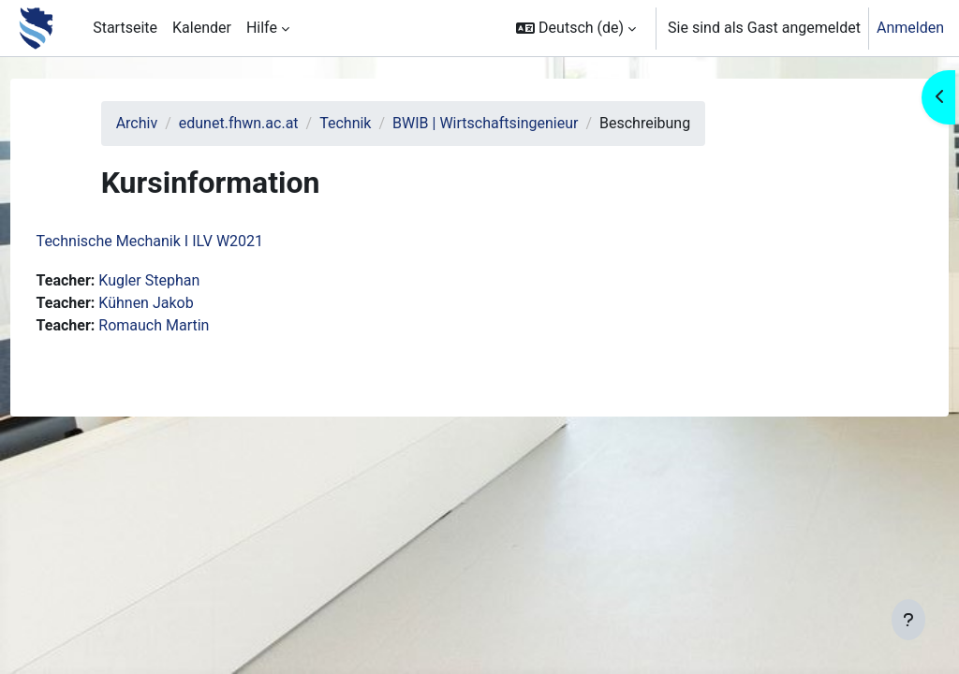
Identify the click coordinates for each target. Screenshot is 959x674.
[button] (576, 28)
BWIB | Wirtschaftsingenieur (515, 123)
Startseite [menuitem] (125, 28)
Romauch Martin (189, 325)
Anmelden (910, 28)
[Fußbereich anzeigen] (908, 619)
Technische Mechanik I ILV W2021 (184, 241)
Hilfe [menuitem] (261, 28)
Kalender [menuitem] (201, 28)
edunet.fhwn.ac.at (269, 123)
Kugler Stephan (184, 280)
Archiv (166, 123)
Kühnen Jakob (181, 303)
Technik (375, 123)
